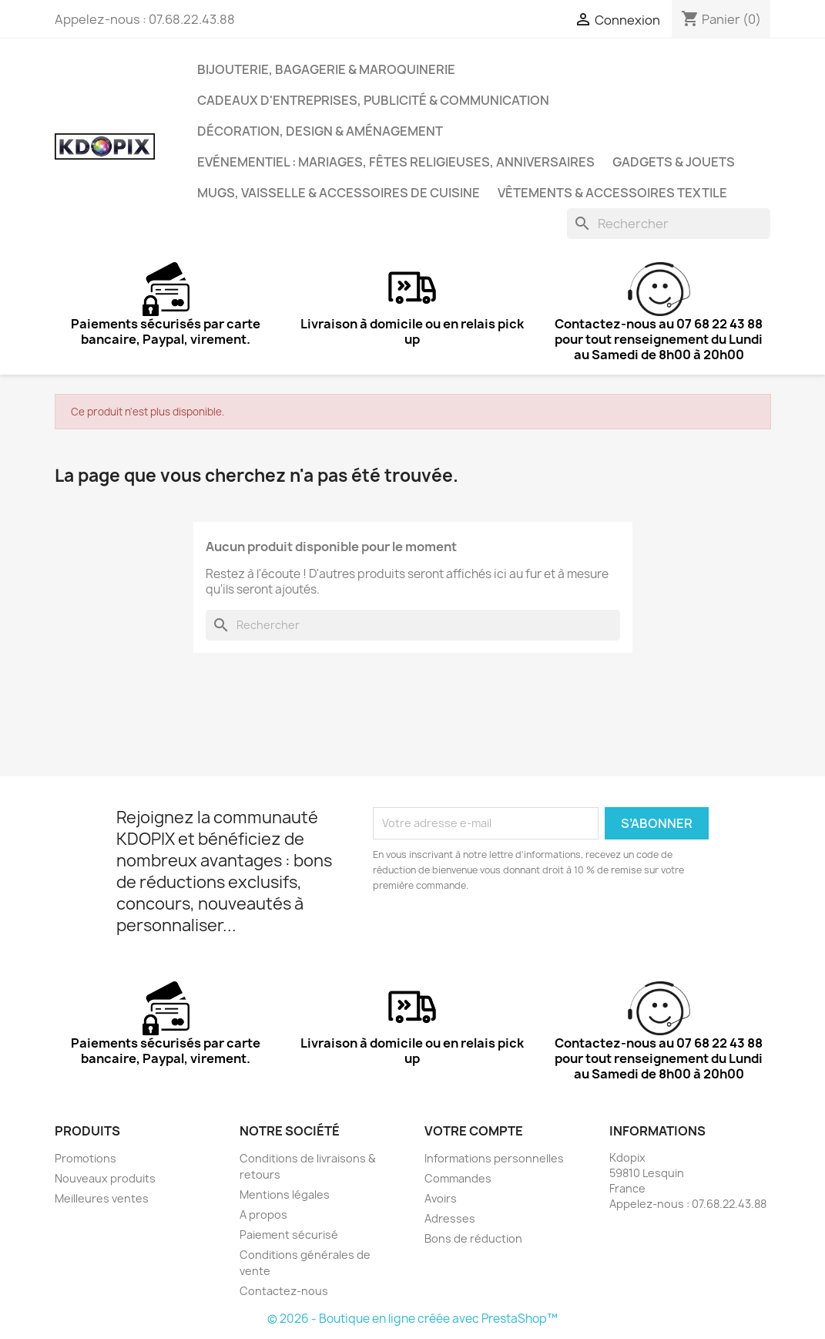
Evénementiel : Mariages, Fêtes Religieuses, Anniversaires (396, 161)
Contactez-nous (284, 1290)
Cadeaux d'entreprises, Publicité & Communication (373, 100)
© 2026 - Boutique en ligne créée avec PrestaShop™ (412, 1318)
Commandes (457, 1178)
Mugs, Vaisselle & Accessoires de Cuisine (338, 192)
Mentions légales (285, 1194)
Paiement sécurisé (289, 1234)
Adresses (449, 1218)
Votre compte (473, 1130)
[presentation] (501, 936)
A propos (263, 1214)
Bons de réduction (473, 1238)
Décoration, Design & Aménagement (320, 131)
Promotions (85, 1158)
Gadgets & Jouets (673, 161)
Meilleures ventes (102, 1198)
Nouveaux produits (105, 1178)
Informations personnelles (494, 1158)
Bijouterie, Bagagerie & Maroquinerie (326, 69)
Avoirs (440, 1198)
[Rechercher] (668, 223)
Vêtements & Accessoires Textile (612, 192)
